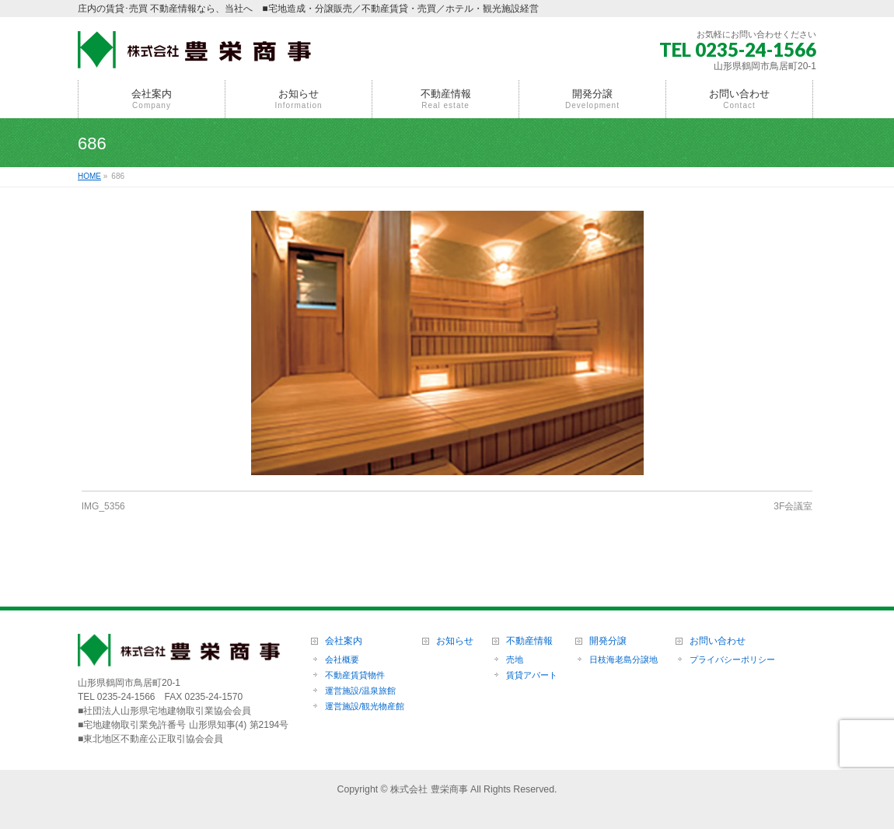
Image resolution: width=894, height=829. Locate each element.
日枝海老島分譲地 (623, 659)
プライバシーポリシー (732, 659)
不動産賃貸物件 (355, 675)
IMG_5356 (103, 506)
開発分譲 (608, 641)
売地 (514, 659)
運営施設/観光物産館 (364, 706)
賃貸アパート (531, 675)
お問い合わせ (718, 641)
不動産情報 (529, 641)
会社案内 (343, 641)
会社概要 (342, 659)
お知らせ (454, 641)
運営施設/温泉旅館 (360, 690)
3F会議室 (793, 506)
